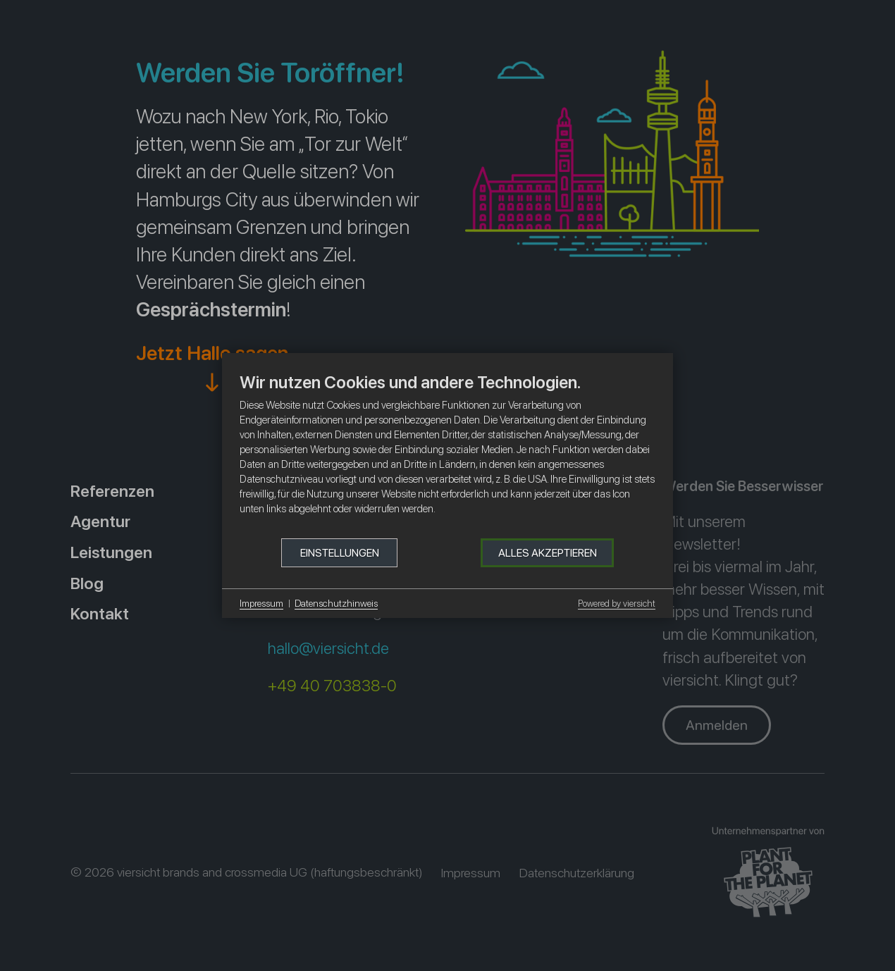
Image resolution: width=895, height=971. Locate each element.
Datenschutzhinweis (336, 603)
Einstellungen (339, 552)
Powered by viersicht (616, 603)
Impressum (261, 603)
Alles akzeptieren (547, 552)
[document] (447, 454)
